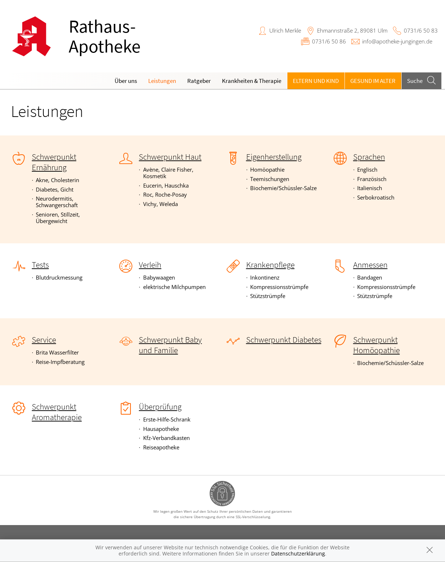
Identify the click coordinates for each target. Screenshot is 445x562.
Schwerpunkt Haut (170, 157)
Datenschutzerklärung (298, 553)
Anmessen (370, 265)
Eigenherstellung (273, 157)
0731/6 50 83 (421, 30)
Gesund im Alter (372, 81)
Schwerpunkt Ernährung (54, 162)
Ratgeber (199, 81)
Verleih (150, 265)
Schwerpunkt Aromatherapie (57, 412)
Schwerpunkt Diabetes (283, 340)
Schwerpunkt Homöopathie (376, 345)
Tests (40, 265)
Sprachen (369, 157)
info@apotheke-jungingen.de (397, 41)
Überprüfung (160, 407)
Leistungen (162, 81)
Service (44, 340)
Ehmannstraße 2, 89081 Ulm (352, 30)
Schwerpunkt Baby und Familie (170, 345)
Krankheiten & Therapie (251, 81)
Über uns (126, 81)
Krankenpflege (270, 265)
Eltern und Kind (316, 81)
